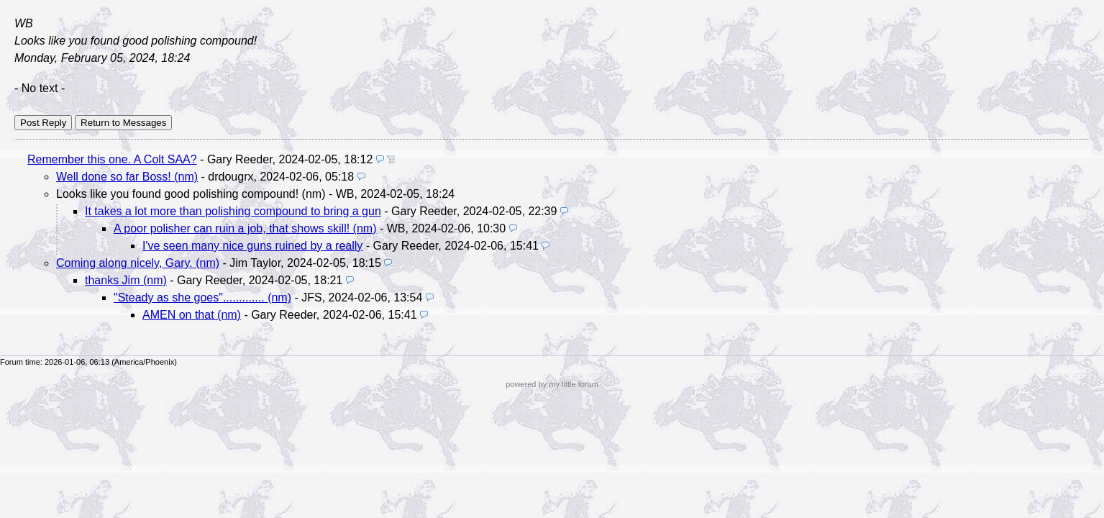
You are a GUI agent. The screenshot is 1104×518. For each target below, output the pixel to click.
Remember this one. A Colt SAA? (112, 159)
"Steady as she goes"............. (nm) (202, 297)
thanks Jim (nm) (126, 280)
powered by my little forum (552, 384)
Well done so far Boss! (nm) (127, 177)
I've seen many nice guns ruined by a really (252, 246)
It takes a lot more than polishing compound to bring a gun (233, 211)
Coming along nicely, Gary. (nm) (137, 263)
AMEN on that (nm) (191, 315)
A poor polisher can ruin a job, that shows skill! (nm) (245, 228)
